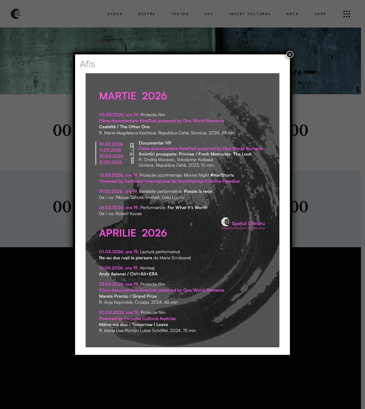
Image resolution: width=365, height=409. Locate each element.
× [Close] (290, 54)
